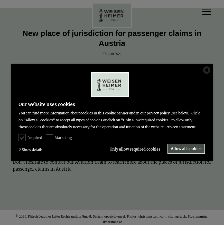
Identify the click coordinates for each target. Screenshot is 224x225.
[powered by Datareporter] (207, 73)
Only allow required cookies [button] (135, 149)
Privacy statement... (182, 127)
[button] (32, 149)
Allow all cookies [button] (186, 148)
